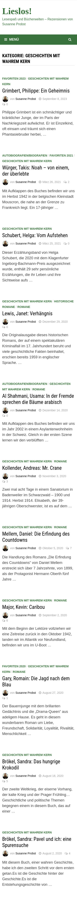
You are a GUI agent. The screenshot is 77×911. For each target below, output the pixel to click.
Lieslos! (17, 11)
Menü (11, 39)
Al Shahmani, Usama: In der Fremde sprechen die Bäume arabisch (38, 399)
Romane (23, 307)
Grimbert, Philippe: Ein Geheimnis (36, 91)
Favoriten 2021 (61, 155)
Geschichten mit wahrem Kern (27, 161)
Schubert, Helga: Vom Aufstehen (35, 235)
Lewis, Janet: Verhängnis (27, 314)
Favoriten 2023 (14, 78)
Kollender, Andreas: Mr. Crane (32, 468)
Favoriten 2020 (14, 666)
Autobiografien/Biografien (24, 155)
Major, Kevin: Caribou (23, 607)
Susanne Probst (25, 99)
